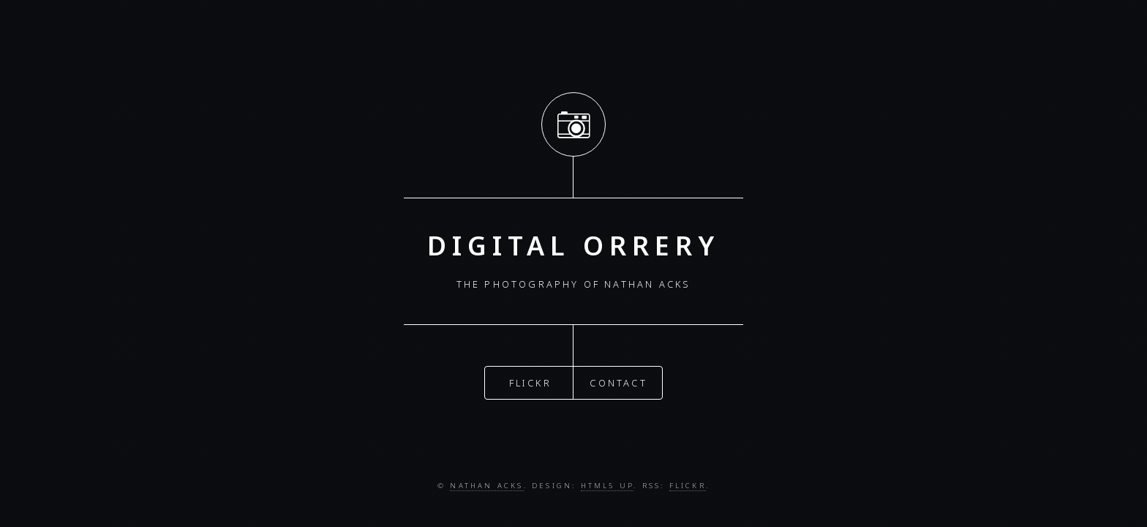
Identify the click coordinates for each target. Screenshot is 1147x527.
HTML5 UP (607, 485)
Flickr (530, 382)
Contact (618, 382)
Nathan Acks (486, 485)
